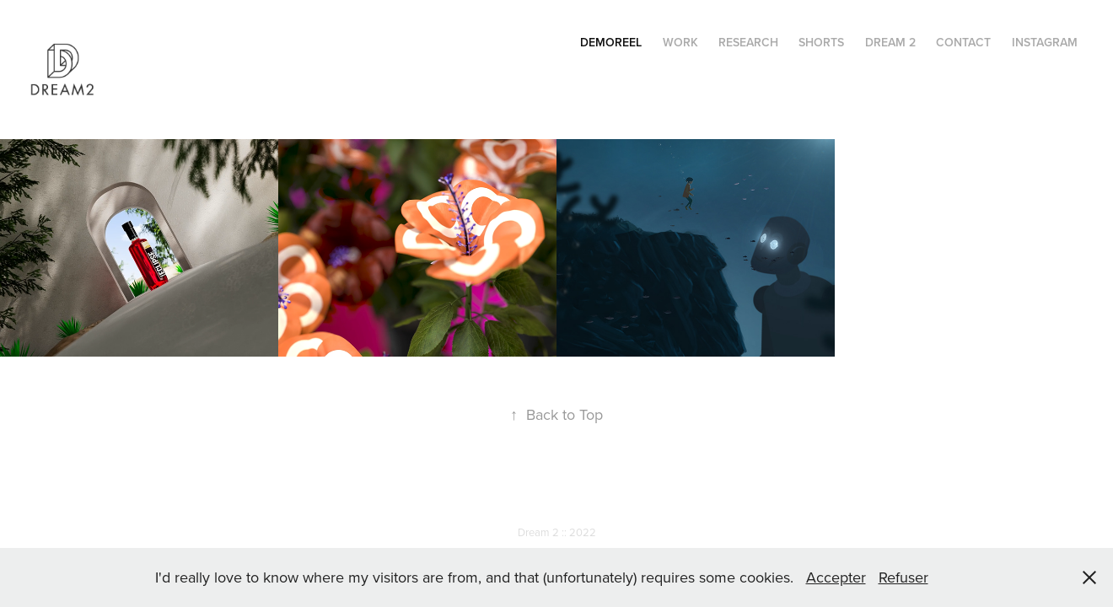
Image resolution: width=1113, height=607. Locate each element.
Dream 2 (890, 42)
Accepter (836, 577)
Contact (963, 42)
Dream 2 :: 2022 (557, 532)
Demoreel (611, 42)
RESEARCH (748, 42)
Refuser (903, 577)
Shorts (821, 42)
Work (680, 42)
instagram (1045, 42)
